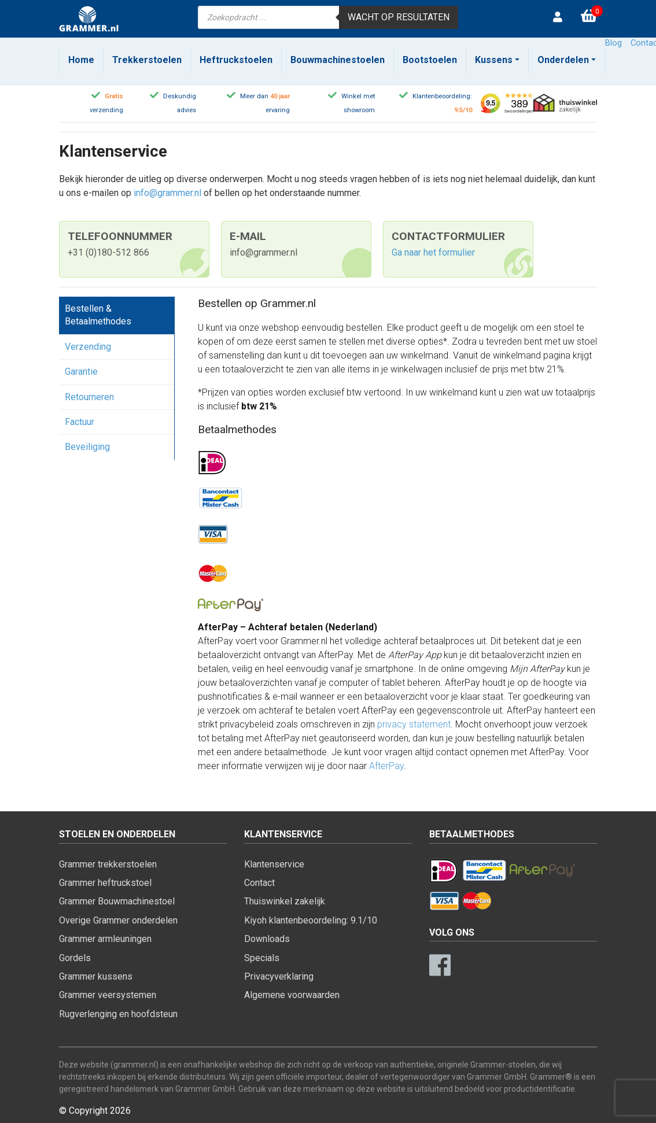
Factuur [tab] (79, 421)
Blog (613, 43)
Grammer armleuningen (105, 938)
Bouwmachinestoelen (337, 59)
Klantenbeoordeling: (442, 96)
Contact (259, 882)
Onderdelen (563, 59)
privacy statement (414, 724)
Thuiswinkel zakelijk (284, 901)
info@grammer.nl (167, 192)
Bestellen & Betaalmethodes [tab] (98, 315)
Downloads (267, 938)
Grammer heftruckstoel (105, 882)
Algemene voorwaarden (292, 994)
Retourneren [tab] (89, 396)
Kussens (494, 59)
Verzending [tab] (88, 346)
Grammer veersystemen (107, 994)
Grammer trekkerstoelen (108, 864)
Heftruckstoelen (236, 59)
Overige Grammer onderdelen (118, 920)
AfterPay (386, 765)
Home (81, 59)
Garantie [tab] (81, 371)
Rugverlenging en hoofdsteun (118, 1014)
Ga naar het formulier (433, 252)
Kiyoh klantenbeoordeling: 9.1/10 (310, 920)
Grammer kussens (95, 976)
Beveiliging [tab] (87, 446)
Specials (261, 957)
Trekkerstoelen (147, 59)
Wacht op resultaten (398, 17)
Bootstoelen (430, 59)
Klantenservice (274, 864)
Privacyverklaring (279, 976)
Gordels (75, 957)
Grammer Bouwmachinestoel (117, 901)
